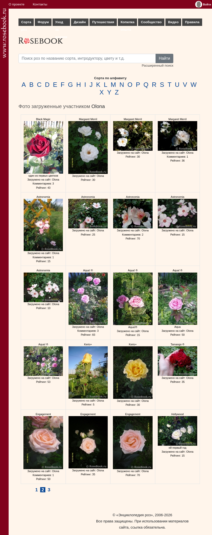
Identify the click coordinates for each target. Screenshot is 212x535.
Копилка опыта (127, 23)
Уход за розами (61, 23)
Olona (98, 106)
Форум (43, 22)
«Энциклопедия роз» (134, 515)
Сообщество (151, 22)
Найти (164, 58)
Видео (173, 22)
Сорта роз (26, 23)
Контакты (40, 4)
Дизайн (80, 22)
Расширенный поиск (157, 65)
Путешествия (103, 22)
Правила (192, 22)
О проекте (16, 4)
